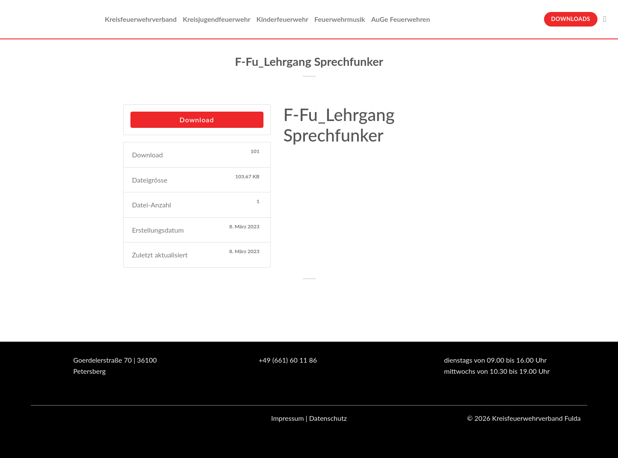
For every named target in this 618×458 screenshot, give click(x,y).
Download (197, 119)
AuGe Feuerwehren (400, 19)
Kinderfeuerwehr (282, 19)
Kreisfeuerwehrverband (141, 19)
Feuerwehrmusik (339, 19)
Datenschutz (328, 418)
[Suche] (607, 19)
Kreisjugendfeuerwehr (216, 19)
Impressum (287, 418)
